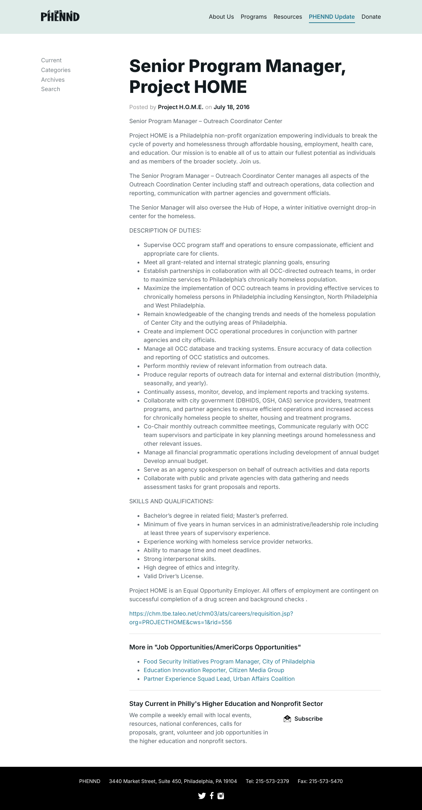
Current (51, 60)
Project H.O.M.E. (180, 107)
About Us (221, 16)
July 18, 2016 (232, 107)
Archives (53, 79)
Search (50, 89)
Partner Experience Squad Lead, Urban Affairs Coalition (219, 678)
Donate (371, 16)
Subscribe (303, 718)
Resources (288, 16)
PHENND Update (332, 16)
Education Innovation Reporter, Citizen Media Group (214, 670)
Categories (56, 69)
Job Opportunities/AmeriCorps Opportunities (227, 647)
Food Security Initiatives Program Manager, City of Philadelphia (229, 661)
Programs (254, 16)
